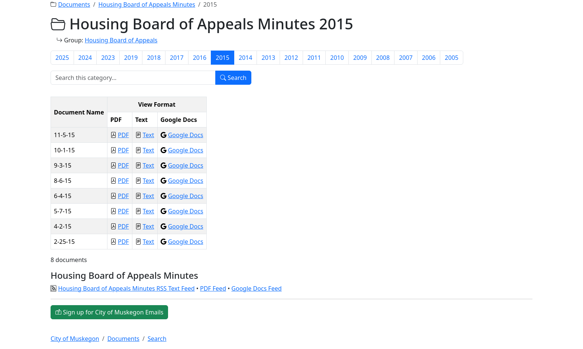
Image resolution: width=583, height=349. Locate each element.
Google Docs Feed (256, 288)
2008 (383, 58)
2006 (429, 58)
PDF (123, 135)
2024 (85, 58)
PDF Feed (213, 288)
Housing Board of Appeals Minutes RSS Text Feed (126, 288)
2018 (154, 58)
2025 (62, 58)
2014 (245, 58)
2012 (291, 58)
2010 (337, 58)
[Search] (133, 78)
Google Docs (185, 135)
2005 (451, 58)
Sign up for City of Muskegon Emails (109, 312)
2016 (200, 58)
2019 (131, 58)
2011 (314, 58)
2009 (360, 58)
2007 (406, 58)
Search (233, 78)
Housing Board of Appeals (121, 40)
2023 (108, 58)
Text (148, 135)
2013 (268, 58)
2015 (222, 58)
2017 (177, 58)
